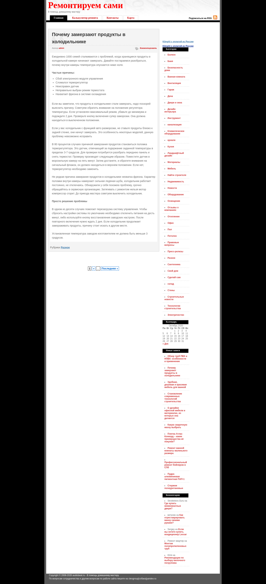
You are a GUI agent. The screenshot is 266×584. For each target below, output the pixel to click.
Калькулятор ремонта (85, 17)
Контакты (112, 17)
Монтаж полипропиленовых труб (175, 546)
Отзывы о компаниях (171, 208)
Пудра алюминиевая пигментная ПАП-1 (174, 476)
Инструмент (174, 118)
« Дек (165, 343)
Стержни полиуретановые (173, 487)
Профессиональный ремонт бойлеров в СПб (175, 465)
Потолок (172, 236)
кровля (171, 140)
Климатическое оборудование (174, 132)
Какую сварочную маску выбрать (175, 426)
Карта (130, 17)
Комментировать (148, 48)
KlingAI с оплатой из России (178, 41)
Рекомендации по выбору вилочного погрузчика (174, 560)
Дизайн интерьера (170, 110)
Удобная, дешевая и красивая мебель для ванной (175, 385)
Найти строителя (177, 175)
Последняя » (110, 268)
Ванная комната (176, 76)
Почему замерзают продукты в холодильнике (172, 372)
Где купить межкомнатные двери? (172, 506)
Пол (170, 229)
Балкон (171, 54)
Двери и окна (175, 102)
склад (171, 284)
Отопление (174, 216)
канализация (175, 124)
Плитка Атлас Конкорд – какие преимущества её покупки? (174, 438)
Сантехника (174, 264)
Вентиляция (174, 83)
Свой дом (173, 271)
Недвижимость (176, 181)
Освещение (174, 201)
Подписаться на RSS (200, 18)
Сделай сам (174, 277)
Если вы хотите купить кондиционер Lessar (175, 532)
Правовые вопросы (171, 243)
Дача (170, 96)
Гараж (171, 89)
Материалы (174, 162)
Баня (170, 61)
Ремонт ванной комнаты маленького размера (175, 451)
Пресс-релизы (175, 251)
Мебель (172, 168)
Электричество (176, 315)
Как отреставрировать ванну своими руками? (174, 519)
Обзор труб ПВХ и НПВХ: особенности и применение (175, 359)
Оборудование (176, 194)
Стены (171, 290)
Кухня (171, 146)
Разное (65, 247)
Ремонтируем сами (85, 5)
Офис (171, 223)
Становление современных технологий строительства (173, 397)
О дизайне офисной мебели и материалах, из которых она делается (174, 413)
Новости (172, 188)
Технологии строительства (172, 307)
